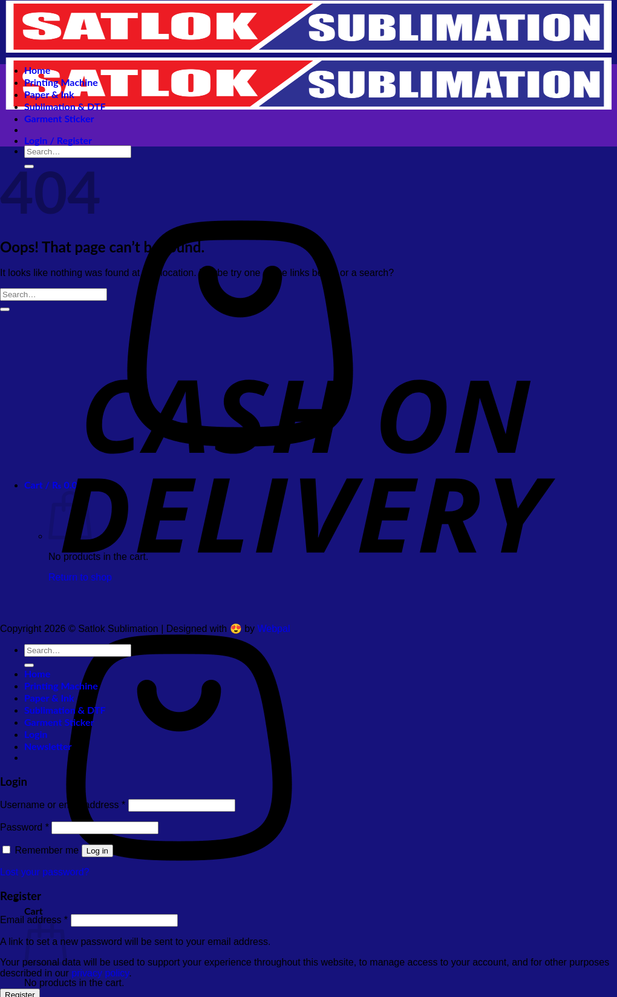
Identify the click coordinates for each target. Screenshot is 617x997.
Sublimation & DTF (64, 106)
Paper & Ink (49, 94)
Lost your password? (45, 872)
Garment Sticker (59, 118)
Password (24, 827)
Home (37, 70)
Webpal (274, 629)
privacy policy (100, 973)
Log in (97, 850)
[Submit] (5, 309)
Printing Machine (61, 82)
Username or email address (62, 805)
